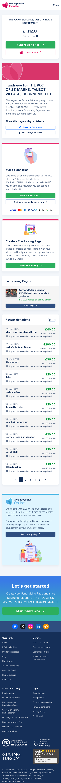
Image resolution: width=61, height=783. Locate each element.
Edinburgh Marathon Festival (15, 717)
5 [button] (39, 479)
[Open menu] (54, 5)
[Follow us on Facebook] (15, 628)
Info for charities (9, 647)
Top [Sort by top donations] (52, 320)
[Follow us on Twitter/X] (23, 628)
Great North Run (9, 731)
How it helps (7, 661)
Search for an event (11, 697)
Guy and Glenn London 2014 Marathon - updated (34, 291)
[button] (37, 36)
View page (30, 305)
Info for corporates (10, 652)
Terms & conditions (41, 707)
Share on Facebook (30, 127)
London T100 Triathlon (12, 726)
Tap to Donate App (10, 665)
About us (6, 642)
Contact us (7, 679)
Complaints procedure (42, 702)
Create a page (8, 693)
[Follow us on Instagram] (30, 628)
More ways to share (30, 132)
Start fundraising (30, 265)
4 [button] (35, 479)
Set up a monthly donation (30, 202)
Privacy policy (39, 711)
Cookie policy (39, 716)
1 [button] (22, 479)
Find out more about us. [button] (24, 113)
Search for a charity (41, 647)
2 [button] (25, 479)
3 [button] (30, 479)
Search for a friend (41, 652)
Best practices (39, 697)
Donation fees (39, 693)
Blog (4, 656)
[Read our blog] (46, 628)
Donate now (30, 52)
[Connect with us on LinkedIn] (38, 628)
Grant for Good (9, 670)
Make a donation (30, 195)
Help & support (9, 675)
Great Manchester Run (12, 722)
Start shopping (30, 534)
